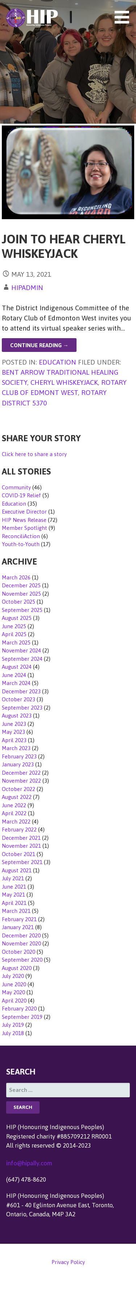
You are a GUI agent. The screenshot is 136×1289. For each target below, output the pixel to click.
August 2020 (17, 968)
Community (16, 487)
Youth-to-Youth (21, 544)
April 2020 (14, 1000)
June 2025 (14, 626)
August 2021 (17, 870)
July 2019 (13, 1025)
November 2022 (21, 781)
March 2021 (16, 911)
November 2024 (21, 650)
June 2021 (14, 887)
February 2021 (19, 919)
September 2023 (22, 708)
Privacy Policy (68, 1262)
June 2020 (14, 984)
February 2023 (19, 756)
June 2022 (14, 805)
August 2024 (17, 667)
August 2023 (17, 715)
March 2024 (16, 683)
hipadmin (27, 288)
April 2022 (14, 813)
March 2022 (16, 821)
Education (57, 362)
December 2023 (21, 691)
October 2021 (18, 854)
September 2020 (22, 960)
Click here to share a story (34, 454)
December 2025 (21, 585)
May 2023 (13, 732)
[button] (124, 17)
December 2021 (21, 838)
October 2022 (18, 789)
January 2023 (18, 764)
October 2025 (18, 602)
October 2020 (18, 952)
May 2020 (13, 992)
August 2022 (17, 797)
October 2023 (18, 699)
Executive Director (24, 512)
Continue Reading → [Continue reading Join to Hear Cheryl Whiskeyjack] (39, 345)
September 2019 (22, 1017)
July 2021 (13, 878)
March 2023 (16, 748)
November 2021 (21, 846)
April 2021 (14, 903)
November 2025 (21, 594)
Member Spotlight (24, 528)
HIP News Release (24, 520)
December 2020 (21, 935)
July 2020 (13, 976)
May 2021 (13, 895)
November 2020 (21, 943)
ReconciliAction (21, 536)
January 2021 (18, 927)
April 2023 (14, 740)
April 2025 (14, 634)
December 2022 (21, 773)
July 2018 (13, 1033)
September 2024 (22, 659)
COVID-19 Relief (21, 495)
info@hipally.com (29, 1163)
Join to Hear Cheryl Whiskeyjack (63, 246)
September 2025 (22, 610)
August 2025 (17, 618)
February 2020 (19, 1008)
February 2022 (19, 829)
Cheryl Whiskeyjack (64, 382)
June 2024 (14, 675)
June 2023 (14, 724)
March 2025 (16, 642)
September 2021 (22, 862)
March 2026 (16, 577)
